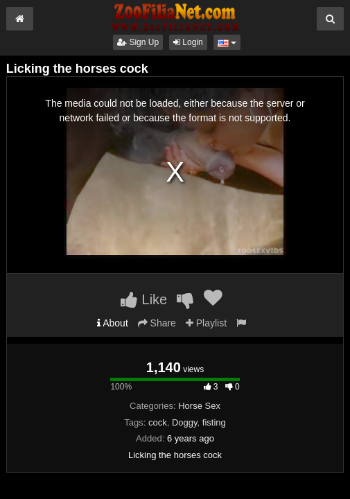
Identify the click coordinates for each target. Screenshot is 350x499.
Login (188, 42)
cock (157, 422)
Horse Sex (199, 406)
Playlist (206, 323)
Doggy (185, 422)
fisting (214, 422)
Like (144, 299)
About (112, 323)
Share (157, 323)
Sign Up (138, 42)
